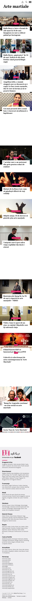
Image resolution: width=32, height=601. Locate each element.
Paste (9, 526)
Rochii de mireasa (20, 494)
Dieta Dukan (13, 516)
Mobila (26, 539)
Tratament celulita (10, 489)
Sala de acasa (12, 521)
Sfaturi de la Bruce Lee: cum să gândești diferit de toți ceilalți (15, 191)
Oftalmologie (17, 508)
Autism (10, 543)
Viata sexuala (17, 464)
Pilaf (19, 530)
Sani (3, 487)
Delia (20, 476)
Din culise (5, 549)
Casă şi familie (7, 537)
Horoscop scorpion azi (8, 577)
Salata (23, 526)
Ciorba (13, 526)
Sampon (14, 487)
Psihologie (16, 184)
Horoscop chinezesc (7, 565)
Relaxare (19, 516)
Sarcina (4, 505)
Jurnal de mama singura (8, 542)
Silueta (21, 519)
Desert (9, 530)
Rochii (6, 485)
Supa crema (24, 528)
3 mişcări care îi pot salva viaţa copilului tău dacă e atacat (14, 244)
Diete (3, 516)
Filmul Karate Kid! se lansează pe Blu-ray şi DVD (14, 350)
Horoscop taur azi (7, 574)
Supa (3, 528)
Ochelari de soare (18, 498)
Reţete (4, 525)
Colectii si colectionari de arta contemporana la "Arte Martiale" (15, 359)
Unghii (10, 485)
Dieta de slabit (6, 519)
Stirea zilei (15, 549)
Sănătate (5, 503)
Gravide (18, 542)
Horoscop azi (5, 562)
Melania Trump (14, 478)
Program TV (22, 478)
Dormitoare (11, 540)
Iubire (3, 466)
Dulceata (7, 528)
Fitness (7, 516)
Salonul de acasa (20, 489)
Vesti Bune (22, 551)
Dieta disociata (15, 519)
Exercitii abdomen (18, 517)
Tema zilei (21, 549)
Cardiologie (10, 508)
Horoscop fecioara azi (8, 572)
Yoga (24, 516)
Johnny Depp (5, 475)
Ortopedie (11, 510)
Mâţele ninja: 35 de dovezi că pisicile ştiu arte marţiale (15, 217)
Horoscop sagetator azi (8, 579)
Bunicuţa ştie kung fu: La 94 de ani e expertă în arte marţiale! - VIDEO (15, 298)
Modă (4, 493)
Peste (16, 526)
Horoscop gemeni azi (8, 571)
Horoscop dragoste (7, 563)
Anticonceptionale (21, 507)
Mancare (4, 526)
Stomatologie (5, 507)
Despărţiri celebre (13, 551)
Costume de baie (7, 496)
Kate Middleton (15, 473)
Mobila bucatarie (7, 539)
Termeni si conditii (21, 596)
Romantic (10, 464)
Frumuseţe (6, 483)
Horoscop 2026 (6, 558)
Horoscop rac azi (6, 569)
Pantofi (14, 496)
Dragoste (4, 464)
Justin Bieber (5, 478)
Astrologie (5, 566)
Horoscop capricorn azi (8, 576)
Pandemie (7, 553)
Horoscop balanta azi (8, 585)
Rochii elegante (20, 496)
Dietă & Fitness (7, 514)
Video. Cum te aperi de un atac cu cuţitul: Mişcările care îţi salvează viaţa (15, 325)
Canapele (4, 540)
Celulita (22, 487)
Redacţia (4, 597)
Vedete (16, 23)
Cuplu (26, 464)
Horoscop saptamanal (8, 588)
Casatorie (8, 466)
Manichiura (8, 487)
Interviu (10, 549)
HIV (7, 510)
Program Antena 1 (16, 479)
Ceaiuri (9, 505)
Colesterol (13, 507)
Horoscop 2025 (6, 560)
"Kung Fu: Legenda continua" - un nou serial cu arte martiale (15, 405)
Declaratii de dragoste (15, 467)
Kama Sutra (17, 466)
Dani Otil (8, 476)
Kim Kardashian (24, 473)
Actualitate (16, 238)
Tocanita (13, 528)
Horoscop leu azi (6, 583)
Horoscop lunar (6, 568)
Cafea (26, 526)
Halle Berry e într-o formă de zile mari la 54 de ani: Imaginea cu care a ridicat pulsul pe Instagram (15, 31)
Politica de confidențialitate (8, 596)
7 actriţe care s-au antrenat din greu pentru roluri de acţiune (15, 164)
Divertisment (16, 211)
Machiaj (25, 485)
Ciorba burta (17, 531)
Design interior (19, 540)
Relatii (23, 464)
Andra (17, 476)
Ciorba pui (11, 531)
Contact (10, 597)
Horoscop (5, 557)
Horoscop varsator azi (8, 580)
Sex (13, 466)
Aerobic (11, 517)
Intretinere (5, 517)
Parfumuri (15, 485)
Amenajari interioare (17, 539)
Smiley (13, 476)
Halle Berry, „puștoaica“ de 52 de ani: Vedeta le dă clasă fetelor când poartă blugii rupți (15, 58)
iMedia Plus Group (18, 593)
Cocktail (18, 528)
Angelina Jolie (21, 475)
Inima (12, 505)
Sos (20, 526)
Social (16, 104)
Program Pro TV (6, 479)
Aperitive (4, 530)
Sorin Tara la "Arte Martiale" (15, 430)
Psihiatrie (17, 510)
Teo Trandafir (13, 475)
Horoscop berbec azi (8, 586)
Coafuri (21, 485)
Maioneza (14, 530)
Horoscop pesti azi (7, 582)
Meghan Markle (6, 473)
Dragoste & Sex (7, 462)
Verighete (9, 498)
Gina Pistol (26, 476)
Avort (22, 508)
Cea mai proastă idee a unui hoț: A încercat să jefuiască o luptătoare (15, 110)
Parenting (26, 540)
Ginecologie (24, 505)
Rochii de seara (10, 494)
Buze (18, 487)
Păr (3, 485)
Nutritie (26, 517)
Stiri (16, 345)
